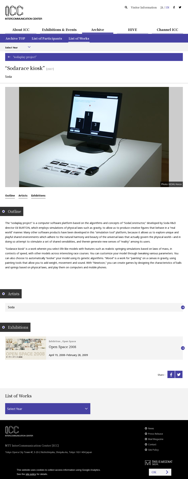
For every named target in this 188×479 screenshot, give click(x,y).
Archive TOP (15, 38)
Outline (10, 195)
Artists (23, 195)
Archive (97, 29)
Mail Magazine (155, 439)
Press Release (155, 433)
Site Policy (153, 449)
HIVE (132, 29)
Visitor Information (144, 7)
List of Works (79, 38)
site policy (31, 474)
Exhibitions (38, 195)
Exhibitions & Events (59, 29)
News (151, 428)
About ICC (20, 29)
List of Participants (47, 38)
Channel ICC (167, 29)
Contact (152, 444)
